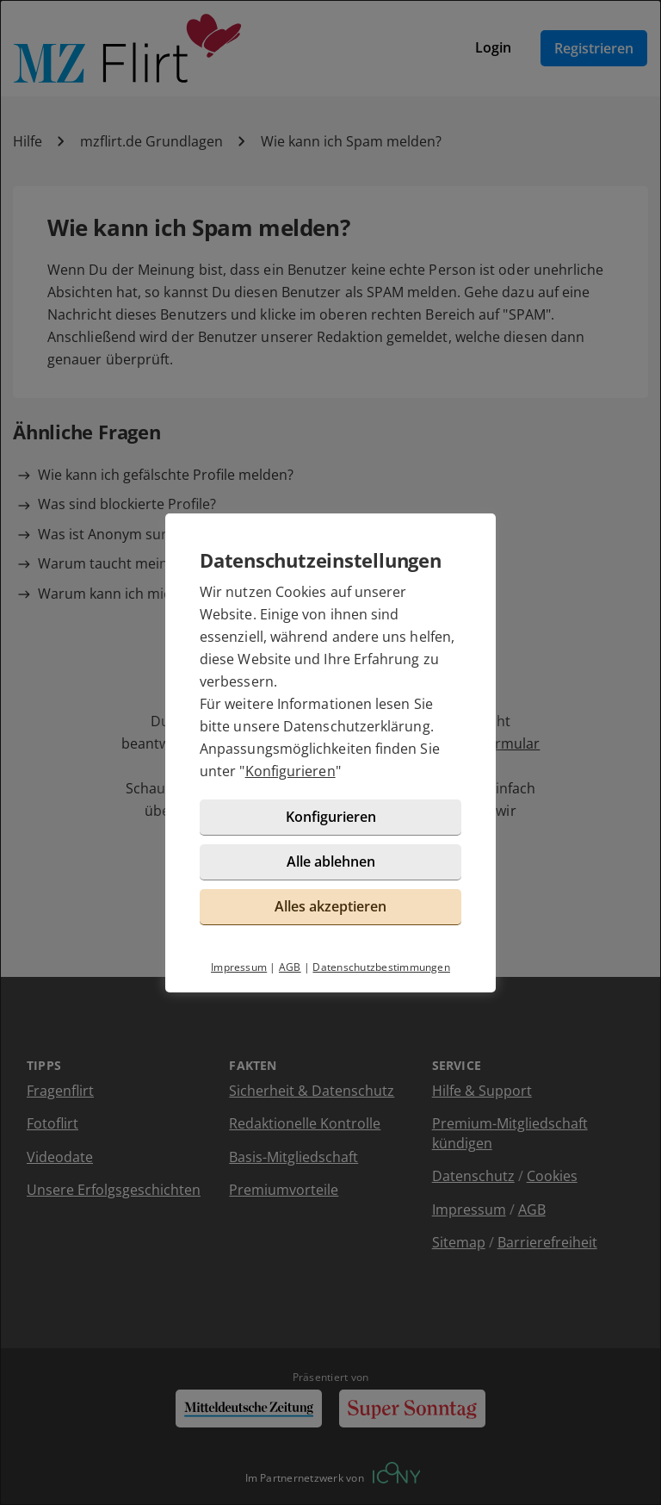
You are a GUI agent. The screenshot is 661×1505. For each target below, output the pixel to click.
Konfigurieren (290, 771)
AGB (290, 967)
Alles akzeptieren (330, 906)
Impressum (239, 967)
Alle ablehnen (331, 861)
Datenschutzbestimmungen (381, 967)
